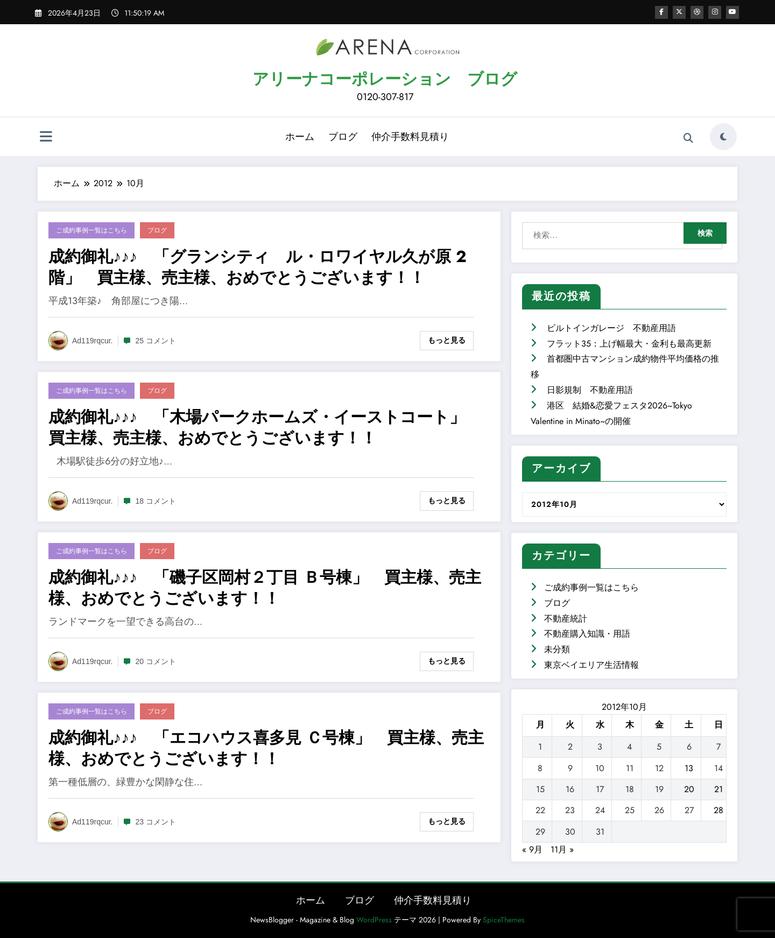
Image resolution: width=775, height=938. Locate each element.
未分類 (557, 649)
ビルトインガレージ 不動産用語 (611, 328)
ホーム (299, 137)
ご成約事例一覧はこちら (91, 230)
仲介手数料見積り (410, 137)
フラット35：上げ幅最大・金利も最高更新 (629, 343)
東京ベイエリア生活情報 (591, 665)
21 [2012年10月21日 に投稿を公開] (718, 789)
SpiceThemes (504, 919)
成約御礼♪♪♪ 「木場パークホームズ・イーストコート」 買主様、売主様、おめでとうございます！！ (265, 427)
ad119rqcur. (92, 340)
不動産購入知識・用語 (587, 633)
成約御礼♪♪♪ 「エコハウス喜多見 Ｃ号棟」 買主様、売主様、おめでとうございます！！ (266, 748)
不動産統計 (565, 618)
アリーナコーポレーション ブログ (384, 78)
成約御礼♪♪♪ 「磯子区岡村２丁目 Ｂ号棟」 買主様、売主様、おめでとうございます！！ (264, 588)
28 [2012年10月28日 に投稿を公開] (718, 810)
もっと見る (447, 340)
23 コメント (156, 821)
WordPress (374, 919)
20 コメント (156, 661)
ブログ (342, 137)
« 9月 (532, 849)
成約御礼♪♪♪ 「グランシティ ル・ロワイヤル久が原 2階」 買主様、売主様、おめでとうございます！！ (257, 267)
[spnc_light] (723, 136)
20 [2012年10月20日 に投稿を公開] (689, 789)
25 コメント (156, 340)
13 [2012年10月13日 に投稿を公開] (689, 768)
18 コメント (156, 501)
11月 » (562, 849)
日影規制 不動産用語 (590, 390)
